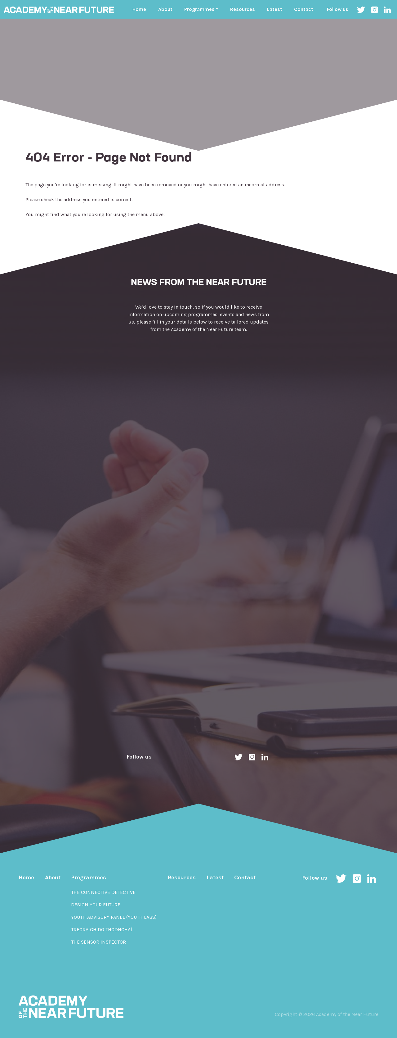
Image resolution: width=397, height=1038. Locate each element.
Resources (242, 9)
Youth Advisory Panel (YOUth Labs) (114, 917)
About (165, 9)
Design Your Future (95, 905)
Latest (274, 9)
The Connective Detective (103, 892)
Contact (303, 9)
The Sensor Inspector (98, 942)
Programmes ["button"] (199, 9)
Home (139, 9)
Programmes (88, 877)
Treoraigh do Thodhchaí (101, 929)
